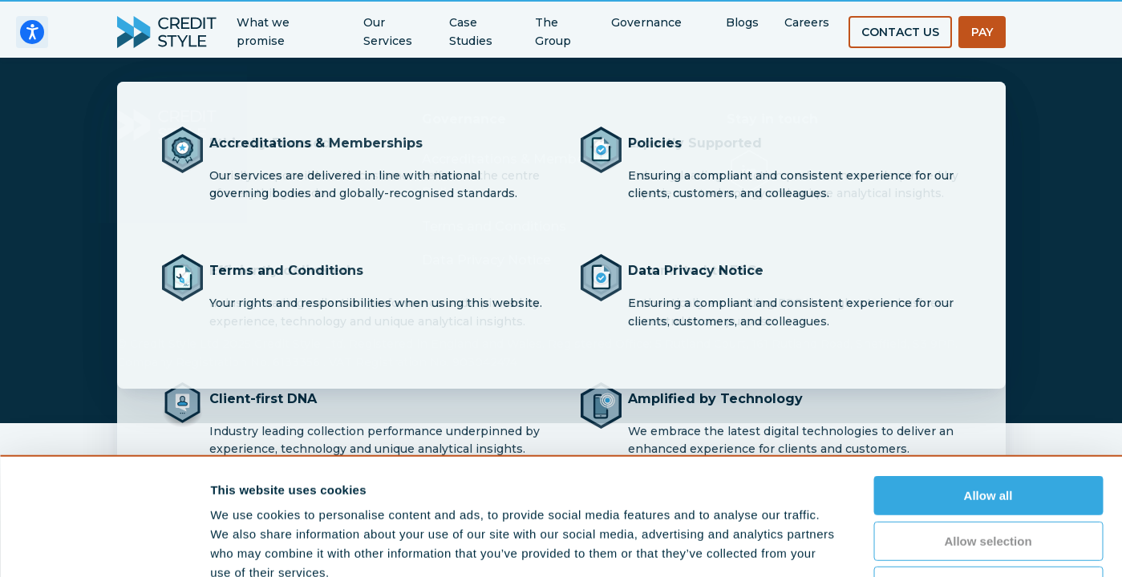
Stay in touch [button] (772, 119)
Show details (841, 545)
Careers (806, 22)
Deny (988, 475)
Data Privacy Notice (486, 260)
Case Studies (470, 31)
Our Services (387, 31)
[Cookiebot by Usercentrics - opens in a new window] (104, 546)
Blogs (742, 22)
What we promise (263, 31)
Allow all (988, 385)
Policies (447, 192)
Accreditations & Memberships (523, 159)
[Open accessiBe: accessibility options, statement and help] (32, 32)
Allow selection (987, 431)
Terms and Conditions (494, 226)
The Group (553, 31)
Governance (646, 22)
